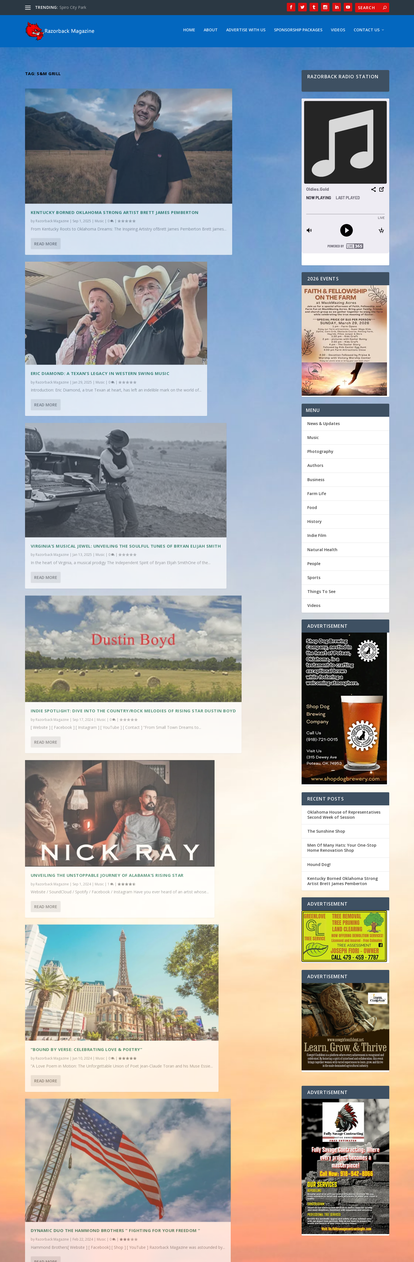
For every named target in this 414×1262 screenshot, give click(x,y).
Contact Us (367, 32)
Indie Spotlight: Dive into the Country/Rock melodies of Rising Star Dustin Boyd (225, 312)
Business (315, 481)
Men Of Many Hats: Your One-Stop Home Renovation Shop (341, 849)
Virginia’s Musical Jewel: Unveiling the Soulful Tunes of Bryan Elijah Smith (90, 322)
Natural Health (322, 551)
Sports (313, 579)
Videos (338, 32)
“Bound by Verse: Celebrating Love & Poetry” (225, 458)
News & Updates (323, 425)
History (314, 523)
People (313, 565)
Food (312, 509)
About (211, 32)
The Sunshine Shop (326, 833)
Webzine (113, 1255)
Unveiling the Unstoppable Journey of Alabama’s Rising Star (79, 466)
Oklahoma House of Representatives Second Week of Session (343, 816)
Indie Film (316, 537)
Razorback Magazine (52, 188)
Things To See (321, 593)
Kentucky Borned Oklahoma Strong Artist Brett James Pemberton (85, 176)
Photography (320, 453)
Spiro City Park (72, 7)
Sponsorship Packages (298, 32)
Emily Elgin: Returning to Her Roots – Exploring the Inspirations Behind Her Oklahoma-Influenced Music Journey (217, 608)
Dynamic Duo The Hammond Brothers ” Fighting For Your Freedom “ (79, 616)
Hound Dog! (319, 866)
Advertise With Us (245, 32)
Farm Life (316, 495)
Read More (45, 217)
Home (189, 32)
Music (99, 188)
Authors (315, 467)
